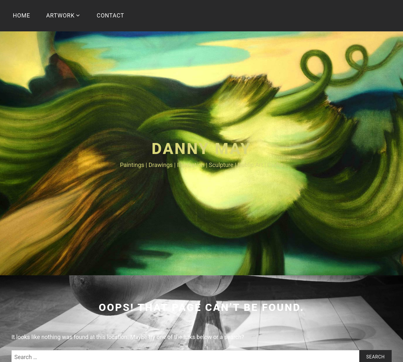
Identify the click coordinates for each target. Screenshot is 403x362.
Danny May (201, 148)
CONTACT (110, 15)
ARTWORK (60, 15)
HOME (21, 15)
